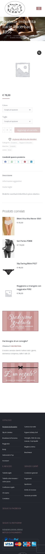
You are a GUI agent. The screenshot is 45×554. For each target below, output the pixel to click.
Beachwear (28, 452)
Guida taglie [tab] (7, 187)
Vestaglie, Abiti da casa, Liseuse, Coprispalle (32, 439)
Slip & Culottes (7, 432)
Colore (5, 105)
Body (4, 449)
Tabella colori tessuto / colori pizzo (10, 480)
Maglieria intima (29, 447)
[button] (39, 53)
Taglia (4, 117)
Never (9, 150)
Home (9, 36)
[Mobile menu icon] (38, 8)
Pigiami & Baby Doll (31, 432)
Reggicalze (6, 444)
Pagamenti (28, 479)
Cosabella (12, 146)
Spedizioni (27, 484)
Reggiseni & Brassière (31, 36)
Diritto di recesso (30, 490)
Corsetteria (17, 36)
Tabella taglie (7, 473)
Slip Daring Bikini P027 (27, 263)
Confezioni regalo (8, 487)
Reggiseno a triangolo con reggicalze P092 (29, 288)
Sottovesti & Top (8, 455)
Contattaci (5, 499)
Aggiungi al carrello (27, 130)
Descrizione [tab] (7, 175)
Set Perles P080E (24, 241)
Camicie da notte (30, 427)
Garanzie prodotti (30, 496)
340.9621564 (16, 346)
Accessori (5, 461)
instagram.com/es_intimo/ (12, 529)
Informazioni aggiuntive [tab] (12, 181)
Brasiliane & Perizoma (9, 438)
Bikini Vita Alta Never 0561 (29, 218)
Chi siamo (5, 493)
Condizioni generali (31, 473)
